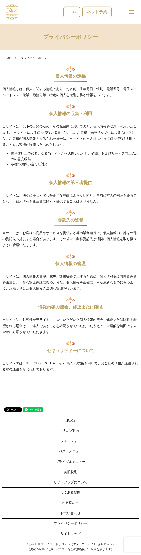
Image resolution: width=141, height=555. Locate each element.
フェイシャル (70, 441)
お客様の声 (70, 503)
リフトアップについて (70, 482)
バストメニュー (70, 451)
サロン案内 (70, 431)
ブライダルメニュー (70, 461)
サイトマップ (70, 534)
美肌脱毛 (70, 472)
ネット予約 (97, 12)
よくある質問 (70, 492)
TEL (72, 12)
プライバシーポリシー (70, 523)
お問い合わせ (70, 513)
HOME (6, 58)
